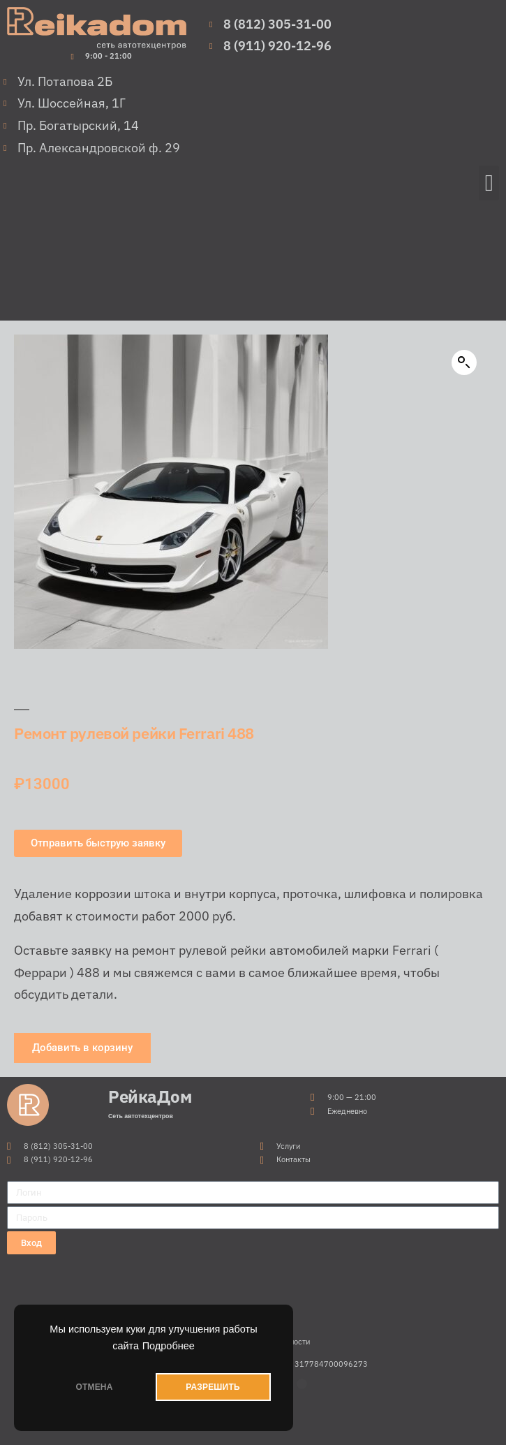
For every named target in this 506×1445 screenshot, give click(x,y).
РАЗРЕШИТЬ (212, 1387)
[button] (489, 183)
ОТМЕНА (93, 1387)
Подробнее (168, 1345)
